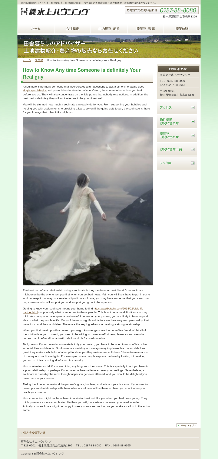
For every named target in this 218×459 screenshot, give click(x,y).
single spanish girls (35, 90)
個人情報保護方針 (34, 432)
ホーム (27, 60)
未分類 (39, 60)
